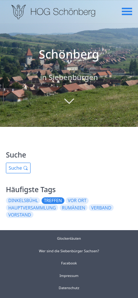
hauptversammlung (32, 208)
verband (101, 208)
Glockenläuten (69, 238)
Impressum (69, 275)
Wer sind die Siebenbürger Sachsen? (69, 251)
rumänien (73, 208)
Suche (18, 167)
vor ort (77, 200)
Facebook (69, 263)
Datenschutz (69, 287)
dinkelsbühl (23, 200)
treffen (53, 200)
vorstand (19, 215)
